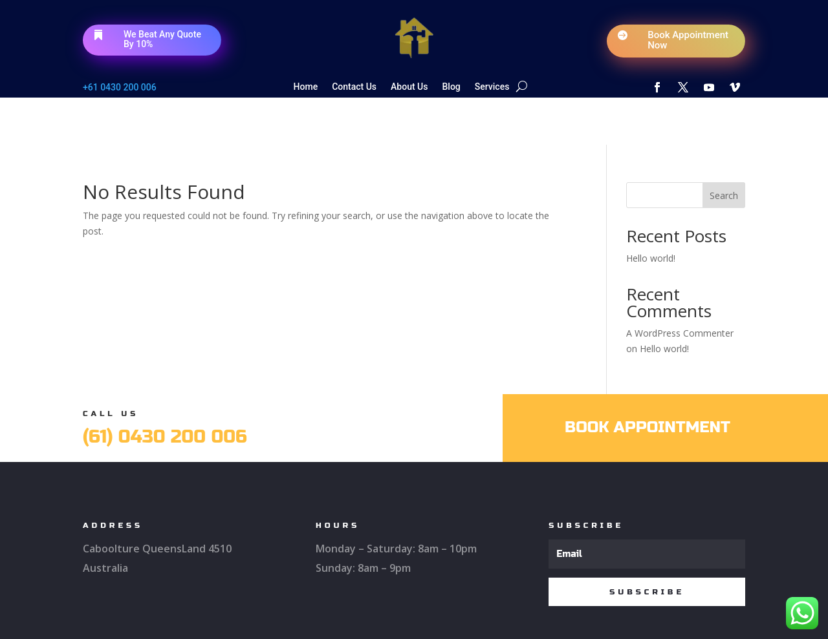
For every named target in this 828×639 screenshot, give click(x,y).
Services (492, 87)
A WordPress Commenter (680, 285)
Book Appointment (647, 379)
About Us (409, 87)
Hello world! (650, 211)
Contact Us (354, 87)
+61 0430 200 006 (120, 87)
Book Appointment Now (688, 40)
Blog (451, 87)
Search (724, 147)
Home (306, 87)
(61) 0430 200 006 (165, 389)
